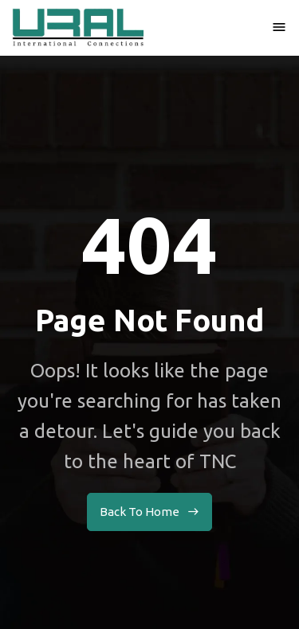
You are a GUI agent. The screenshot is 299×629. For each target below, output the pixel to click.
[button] (279, 27)
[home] (78, 27)
